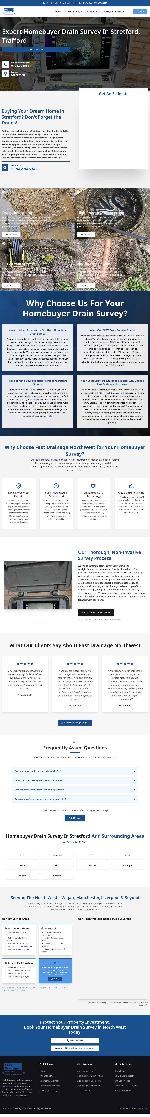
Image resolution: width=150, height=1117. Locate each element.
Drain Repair (120, 1074)
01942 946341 (100, 3)
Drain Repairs (93, 11)
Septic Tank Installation (125, 1089)
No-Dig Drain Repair (124, 1079)
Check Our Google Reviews (75, 725)
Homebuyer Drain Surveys (54, 148)
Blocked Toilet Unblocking (89, 1084)
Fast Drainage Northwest (36, 392)
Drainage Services (48, 1079)
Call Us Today (55, 982)
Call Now (140, 11)
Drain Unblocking (73, 11)
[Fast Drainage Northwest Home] (19, 1072)
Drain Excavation (122, 1084)
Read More (11, 235)
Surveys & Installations (116, 11)
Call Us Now (75, 820)
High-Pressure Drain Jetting (90, 1079)
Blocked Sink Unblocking (88, 1089)
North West (112, 412)
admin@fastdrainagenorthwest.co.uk (75, 1051)
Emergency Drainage (49, 1084)
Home (58, 11)
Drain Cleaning (84, 1094)
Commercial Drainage (50, 1089)
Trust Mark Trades (141, 1112)
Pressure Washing (123, 1094)
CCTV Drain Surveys (49, 1094)
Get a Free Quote (15, 49)
